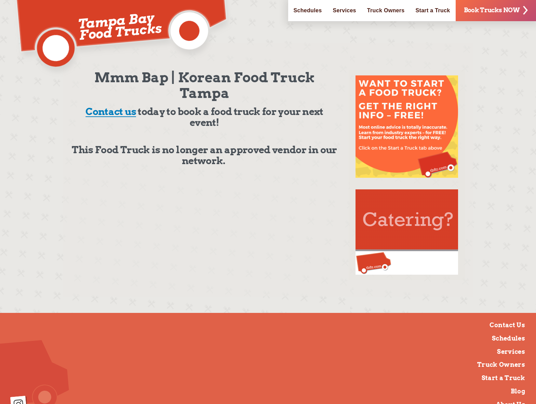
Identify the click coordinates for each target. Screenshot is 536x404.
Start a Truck (433, 10)
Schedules (308, 10)
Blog (518, 391)
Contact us (110, 111)
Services (344, 10)
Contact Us (507, 325)
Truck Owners (386, 10)
